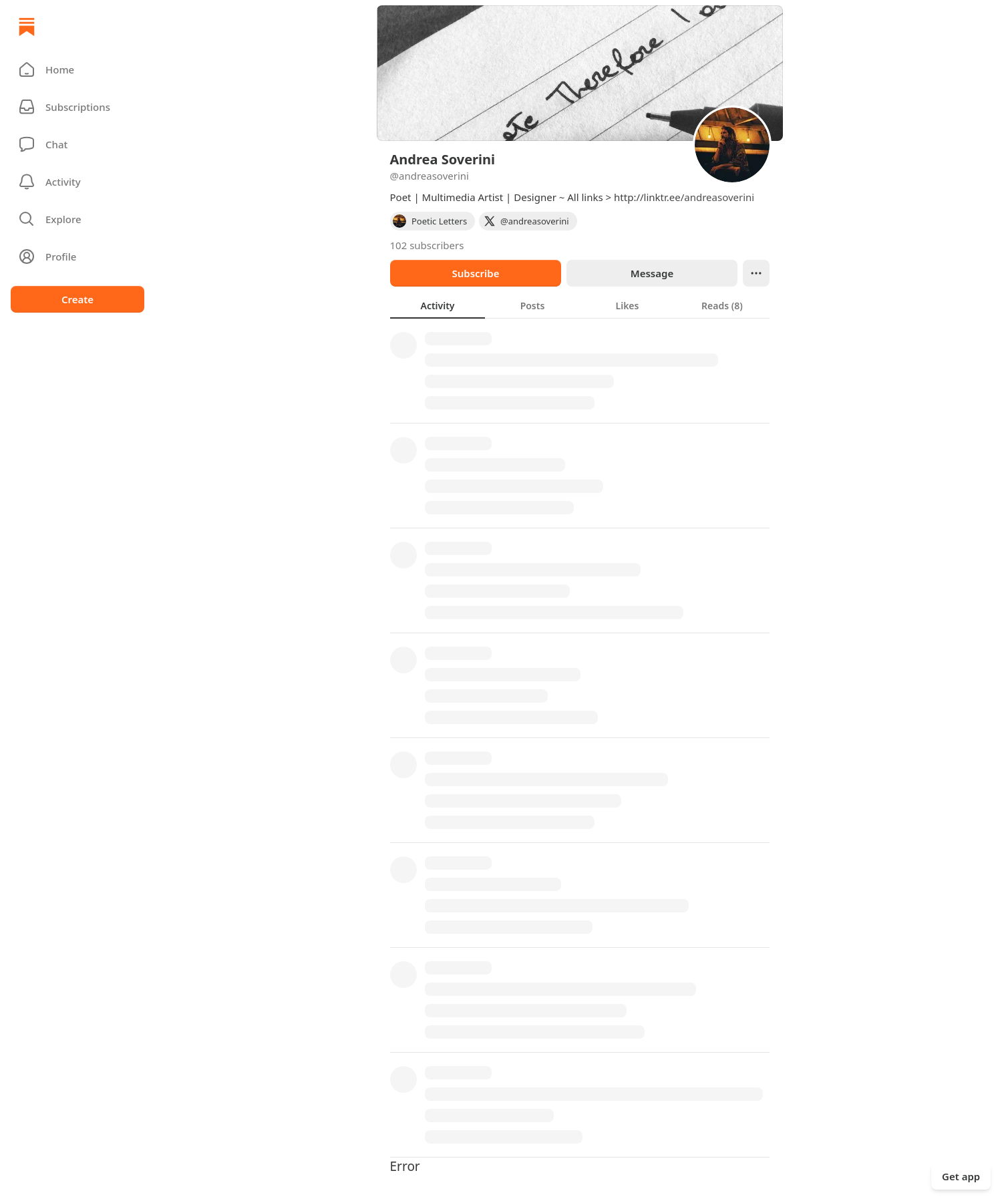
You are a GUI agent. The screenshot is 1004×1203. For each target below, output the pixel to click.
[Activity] (77, 182)
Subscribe (475, 273)
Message (651, 273)
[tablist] (580, 305)
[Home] (27, 27)
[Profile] (77, 256)
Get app (961, 1176)
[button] (77, 69)
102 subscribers (427, 245)
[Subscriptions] (77, 107)
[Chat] (77, 144)
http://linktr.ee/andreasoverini (684, 197)
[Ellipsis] (756, 273)
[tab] (437, 305)
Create (77, 299)
